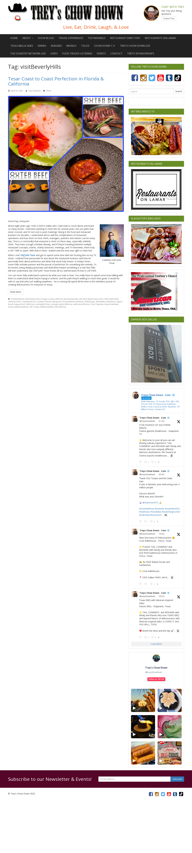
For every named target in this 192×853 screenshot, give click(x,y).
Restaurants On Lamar (160, 38)
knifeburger (90, 301)
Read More (15, 291)
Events (101, 53)
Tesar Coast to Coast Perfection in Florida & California (56, 81)
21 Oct (161, 421)
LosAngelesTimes (42, 304)
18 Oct (161, 596)
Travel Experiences (71, 38)
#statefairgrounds (171, 511)
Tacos (85, 45)
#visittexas (144, 511)
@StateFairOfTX (150, 502)
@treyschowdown (147, 421)
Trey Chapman (34, 90)
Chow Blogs (46, 38)
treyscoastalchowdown (18, 307)
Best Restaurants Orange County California (44, 299)
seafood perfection (81, 304)
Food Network (68, 301)
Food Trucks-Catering (77, 53)
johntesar (80, 301)
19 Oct (161, 533)
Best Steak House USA (92, 299)
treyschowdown (111, 304)
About (27, 38)
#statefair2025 (172, 508)
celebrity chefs (14, 301)
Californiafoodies (111, 299)
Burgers (56, 45)
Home (14, 38)
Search (178, 91)
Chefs (54, 53)
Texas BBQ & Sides (21, 45)
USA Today (34, 307)
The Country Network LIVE (28, 53)
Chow (48, 90)
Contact (116, 53)
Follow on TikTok (156, 679)
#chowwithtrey (146, 508)
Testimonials (96, 38)
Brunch (71, 45)
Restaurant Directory (125, 38)
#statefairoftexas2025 (150, 514)
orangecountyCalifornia (61, 304)
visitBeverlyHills (46, 307)
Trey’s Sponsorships (140, 53)
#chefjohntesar (17, 299)
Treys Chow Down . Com (152, 417)
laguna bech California (24, 304)
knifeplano (111, 301)
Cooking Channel (43, 301)
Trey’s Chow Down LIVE (135, 45)
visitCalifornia (60, 307)
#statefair (159, 508)
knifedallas (100, 301)
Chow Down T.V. (104, 45)
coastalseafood (28, 301)
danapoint (56, 301)
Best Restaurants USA (73, 299)
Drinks (42, 45)
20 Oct (161, 474)
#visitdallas (155, 511)
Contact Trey (168, 18)
